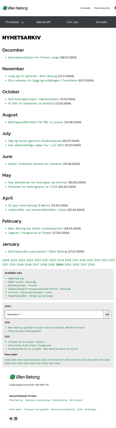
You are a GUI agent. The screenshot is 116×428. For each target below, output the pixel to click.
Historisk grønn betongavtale (24, 331)
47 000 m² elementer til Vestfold (31, 103)
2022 (37, 260)
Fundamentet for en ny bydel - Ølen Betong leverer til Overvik (43, 348)
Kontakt (101, 22)
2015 (90, 260)
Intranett (85, 8)
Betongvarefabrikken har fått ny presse (35, 122)
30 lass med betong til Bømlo (29, 205)
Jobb (80, 409)
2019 (60, 260)
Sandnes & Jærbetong (37, 400)
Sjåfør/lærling (15, 278)
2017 (75, 260)
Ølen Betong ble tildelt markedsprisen (35, 228)
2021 (45, 260)
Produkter (13, 22)
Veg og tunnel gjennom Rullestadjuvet (35, 141)
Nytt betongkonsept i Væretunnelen (33, 99)
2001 (83, 264)
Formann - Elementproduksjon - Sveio (30, 292)
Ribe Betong (16, 400)
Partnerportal (102, 8)
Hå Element (76, 400)
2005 (51, 264)
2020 (52, 260)
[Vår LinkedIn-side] (15, 419)
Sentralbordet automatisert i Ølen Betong (37, 251)
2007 (35, 264)
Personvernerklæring (63, 409)
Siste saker (15, 409)
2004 (60, 264)
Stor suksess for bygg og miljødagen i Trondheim (43, 80)
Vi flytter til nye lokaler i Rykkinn (26, 342)
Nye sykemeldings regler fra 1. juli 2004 (36, 145)
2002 (75, 264)
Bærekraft (43, 22)
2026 (5, 260)
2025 (13, 260)
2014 (97, 260)
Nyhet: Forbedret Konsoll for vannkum (35, 164)
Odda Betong (59, 400)
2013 (105, 260)
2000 (91, 264)
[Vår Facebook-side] (11, 418)
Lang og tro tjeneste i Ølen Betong (32, 76)
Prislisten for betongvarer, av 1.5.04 (33, 186)
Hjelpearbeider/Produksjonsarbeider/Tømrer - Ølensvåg (39, 289)
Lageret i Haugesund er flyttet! (30, 232)
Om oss (72, 22)
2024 (21, 260)
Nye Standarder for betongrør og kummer (37, 182)
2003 (68, 264)
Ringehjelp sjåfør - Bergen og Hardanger (31, 295)
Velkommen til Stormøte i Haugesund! (29, 345)
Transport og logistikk (36, 409)
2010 (12, 264)
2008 (28, 264)
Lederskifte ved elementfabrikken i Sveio (37, 209)
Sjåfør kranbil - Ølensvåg (22, 282)
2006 (43, 264)
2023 (29, 260)
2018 (68, 260)
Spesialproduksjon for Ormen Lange (33, 57)
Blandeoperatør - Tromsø (22, 285)
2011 (5, 264)
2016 (82, 260)
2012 (112, 260)
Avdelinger (91, 409)
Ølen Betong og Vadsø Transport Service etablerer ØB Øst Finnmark (46, 327)
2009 (20, 264)
